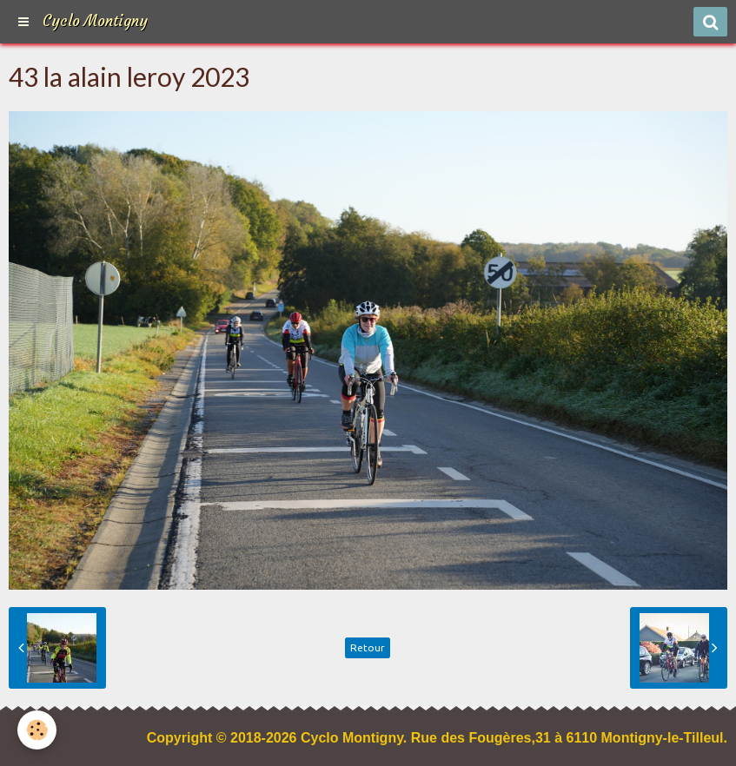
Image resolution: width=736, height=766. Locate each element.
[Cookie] (36, 729)
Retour (367, 647)
